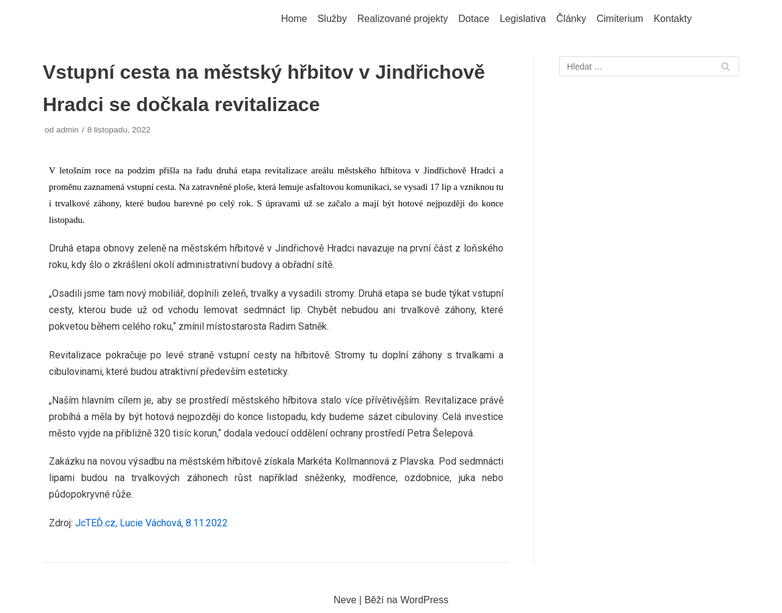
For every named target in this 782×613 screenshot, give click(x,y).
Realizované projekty (402, 18)
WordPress (424, 600)
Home (294, 18)
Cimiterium (619, 18)
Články (571, 18)
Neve (345, 600)
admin (67, 129)
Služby (332, 18)
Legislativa (523, 18)
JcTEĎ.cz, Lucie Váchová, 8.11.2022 (151, 523)
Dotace (473, 18)
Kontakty (673, 18)
